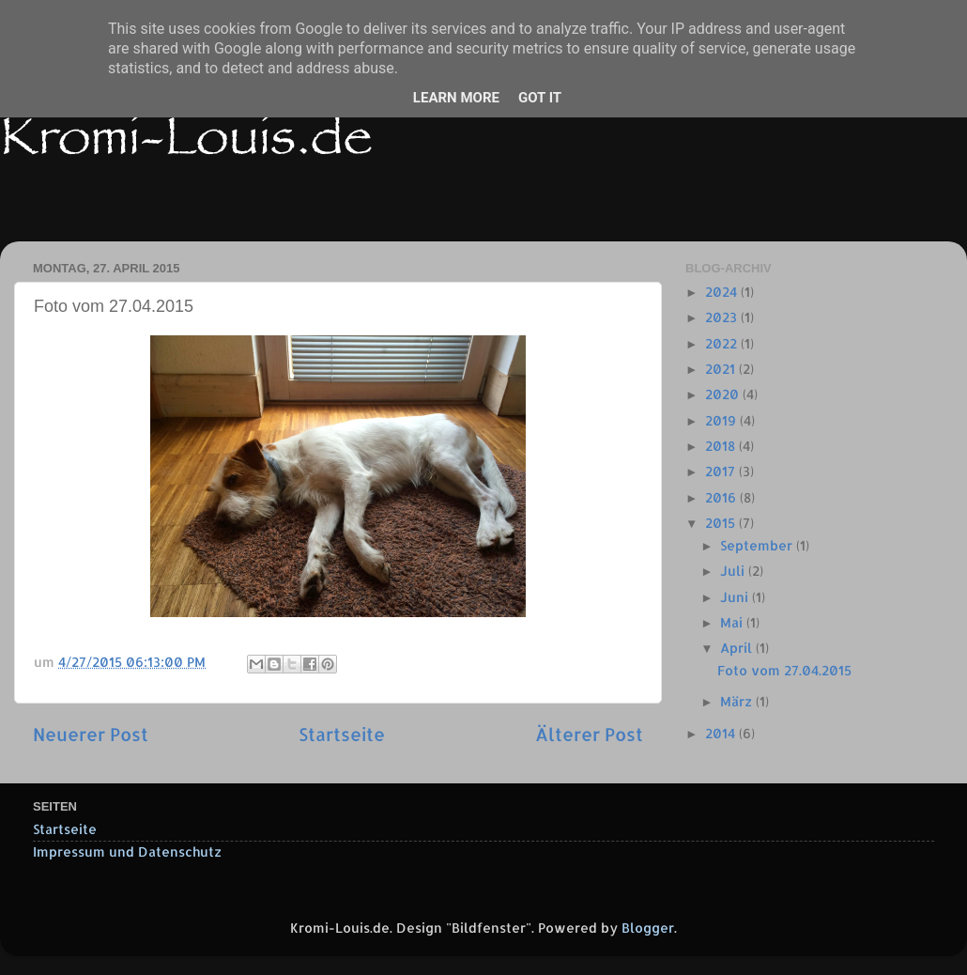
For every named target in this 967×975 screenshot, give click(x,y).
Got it (539, 97)
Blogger (648, 928)
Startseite (342, 734)
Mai (733, 622)
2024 (723, 292)
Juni (736, 597)
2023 (723, 317)
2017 (722, 471)
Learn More (456, 97)
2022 (723, 343)
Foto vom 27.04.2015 (784, 670)
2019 (722, 420)
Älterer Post (589, 734)
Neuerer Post (90, 734)
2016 (722, 497)
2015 (722, 523)
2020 (724, 394)
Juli (734, 571)
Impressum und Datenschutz (127, 851)
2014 (722, 733)
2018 (722, 446)
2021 (722, 369)
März (738, 701)
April (738, 648)
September (758, 545)
